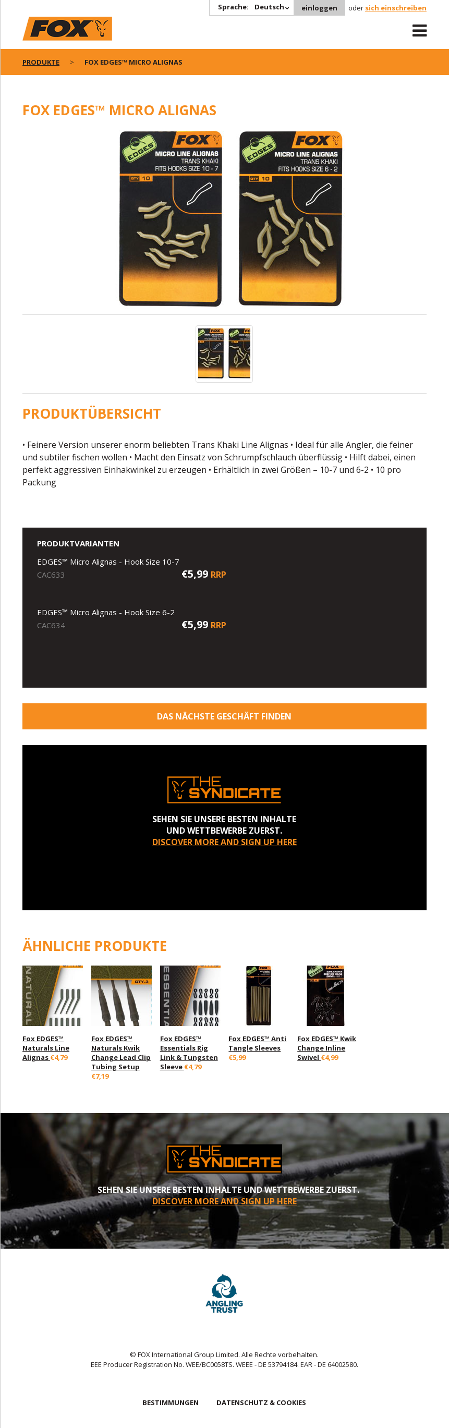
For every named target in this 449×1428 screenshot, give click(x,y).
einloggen (319, 8)
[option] (224, 222)
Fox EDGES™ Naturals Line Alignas (45, 1048)
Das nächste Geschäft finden (224, 716)
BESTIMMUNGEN (170, 1402)
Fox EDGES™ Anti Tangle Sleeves (257, 1043)
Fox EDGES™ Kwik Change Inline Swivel (326, 1048)
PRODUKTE (40, 62)
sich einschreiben (396, 8)
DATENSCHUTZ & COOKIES (261, 1402)
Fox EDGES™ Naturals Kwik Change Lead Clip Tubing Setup (121, 1052)
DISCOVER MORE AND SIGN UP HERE (224, 842)
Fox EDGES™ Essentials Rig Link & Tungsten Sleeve (189, 1052)
